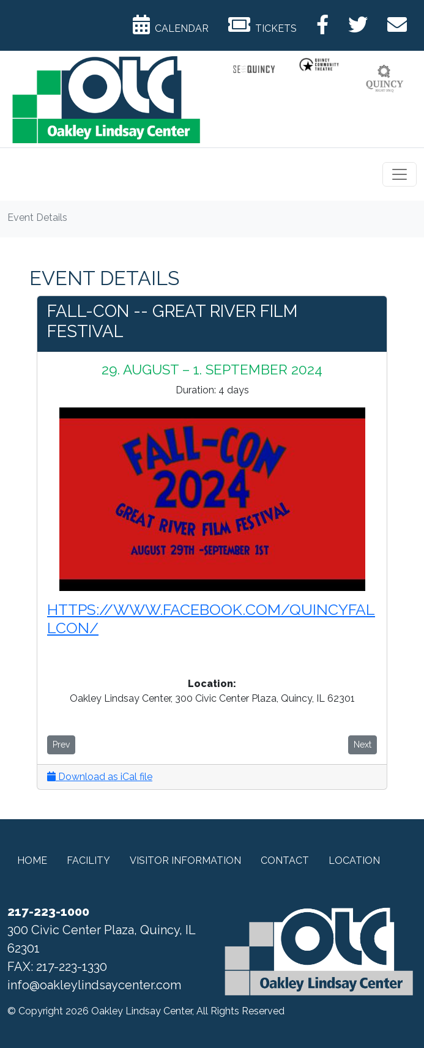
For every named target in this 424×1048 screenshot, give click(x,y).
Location (354, 860)
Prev (61, 744)
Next (362, 744)
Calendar (171, 24)
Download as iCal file (99, 776)
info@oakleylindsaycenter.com (94, 985)
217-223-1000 (48, 911)
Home (32, 860)
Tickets (262, 24)
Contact (285, 860)
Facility (88, 860)
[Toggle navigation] (399, 174)
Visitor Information (185, 860)
